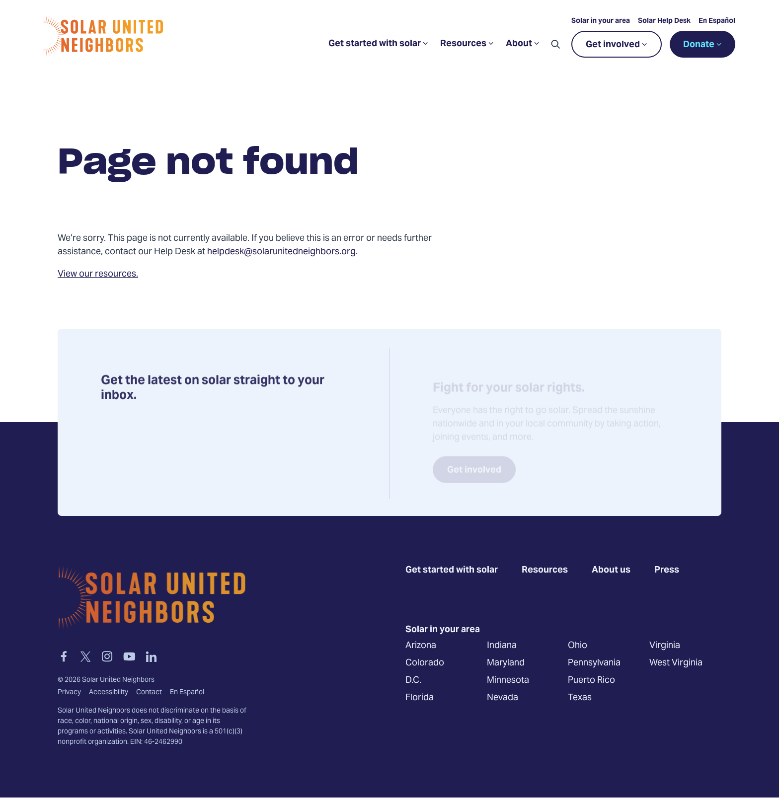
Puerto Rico (591, 680)
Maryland (506, 662)
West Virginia (675, 662)
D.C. (413, 680)
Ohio (577, 645)
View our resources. (98, 274)
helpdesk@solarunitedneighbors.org (281, 252)
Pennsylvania (594, 662)
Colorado (424, 662)
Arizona (420, 645)
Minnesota (508, 680)
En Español (717, 21)
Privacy (69, 692)
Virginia (664, 645)
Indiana (502, 645)
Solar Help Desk (664, 21)
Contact (149, 692)
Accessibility (108, 692)
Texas (580, 697)
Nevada (502, 697)
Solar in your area (600, 21)
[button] (555, 44)
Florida (419, 697)
